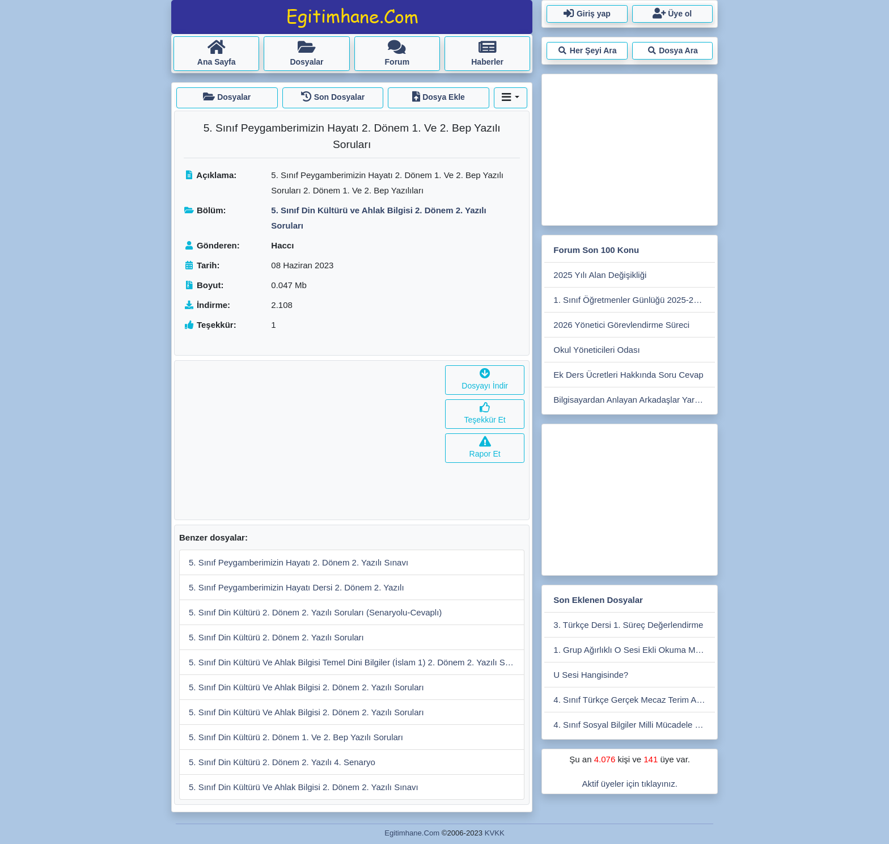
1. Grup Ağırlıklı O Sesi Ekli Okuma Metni (631, 650)
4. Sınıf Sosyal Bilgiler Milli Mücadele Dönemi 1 (634, 724)
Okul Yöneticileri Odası (596, 350)
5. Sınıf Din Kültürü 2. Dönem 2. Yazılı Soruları (276, 637)
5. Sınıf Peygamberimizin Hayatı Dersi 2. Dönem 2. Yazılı (296, 587)
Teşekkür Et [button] (485, 413)
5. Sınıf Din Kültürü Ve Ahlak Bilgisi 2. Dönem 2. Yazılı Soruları (306, 687)
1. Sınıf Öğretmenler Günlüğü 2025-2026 (630, 300)
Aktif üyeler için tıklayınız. (629, 783)
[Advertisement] (308, 440)
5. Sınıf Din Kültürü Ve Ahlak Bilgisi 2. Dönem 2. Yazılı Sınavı (303, 787)
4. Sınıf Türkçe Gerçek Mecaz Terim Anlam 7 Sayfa (634, 699)
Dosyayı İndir (485, 379)
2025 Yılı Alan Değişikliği (599, 275)
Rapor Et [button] (485, 447)
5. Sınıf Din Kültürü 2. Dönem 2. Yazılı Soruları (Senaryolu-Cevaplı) (315, 612)
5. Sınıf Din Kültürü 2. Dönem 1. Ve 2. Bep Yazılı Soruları (296, 737)
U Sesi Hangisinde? (590, 675)
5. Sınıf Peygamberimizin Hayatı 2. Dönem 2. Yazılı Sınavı (298, 562)
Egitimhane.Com (411, 833)
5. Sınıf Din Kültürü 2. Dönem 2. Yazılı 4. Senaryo (282, 762)
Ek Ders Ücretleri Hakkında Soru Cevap (628, 374)
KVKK (495, 833)
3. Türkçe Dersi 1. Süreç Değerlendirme (628, 625)
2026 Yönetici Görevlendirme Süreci (621, 325)
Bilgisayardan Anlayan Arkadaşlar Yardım (631, 399)
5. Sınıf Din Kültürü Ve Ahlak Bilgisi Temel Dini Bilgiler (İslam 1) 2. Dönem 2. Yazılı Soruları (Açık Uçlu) (356, 662)
